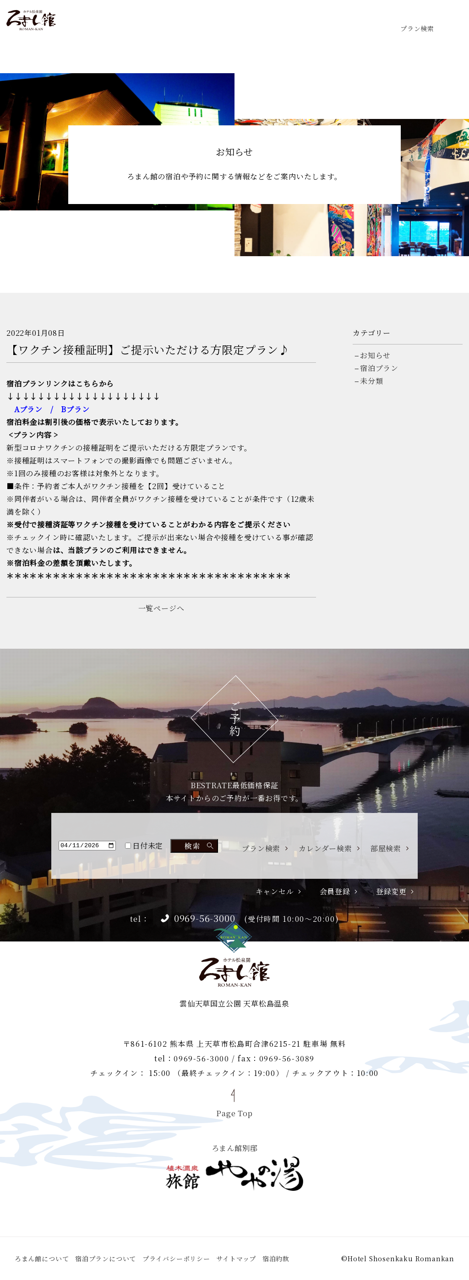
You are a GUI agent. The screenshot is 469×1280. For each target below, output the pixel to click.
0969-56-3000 (204, 918)
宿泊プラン (379, 368)
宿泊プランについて (105, 1258)
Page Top (234, 1112)
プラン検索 (417, 28)
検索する (194, 846)
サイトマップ (236, 1258)
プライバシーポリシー (176, 1258)
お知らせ (375, 355)
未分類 (371, 381)
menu (449, 20)
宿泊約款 (275, 1258)
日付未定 (144, 845)
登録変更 (391, 891)
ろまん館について (42, 1258)
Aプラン (28, 409)
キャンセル (275, 891)
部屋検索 (386, 848)
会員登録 (335, 891)
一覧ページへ (161, 608)
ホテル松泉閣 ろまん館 (31, 20)
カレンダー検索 (325, 848)
